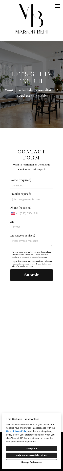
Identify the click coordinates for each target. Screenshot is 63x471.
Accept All (31, 448)
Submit (31, 275)
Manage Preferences (31, 462)
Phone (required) (31, 211)
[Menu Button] (57, 6)
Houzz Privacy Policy (17, 431)
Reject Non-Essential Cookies (31, 455)
